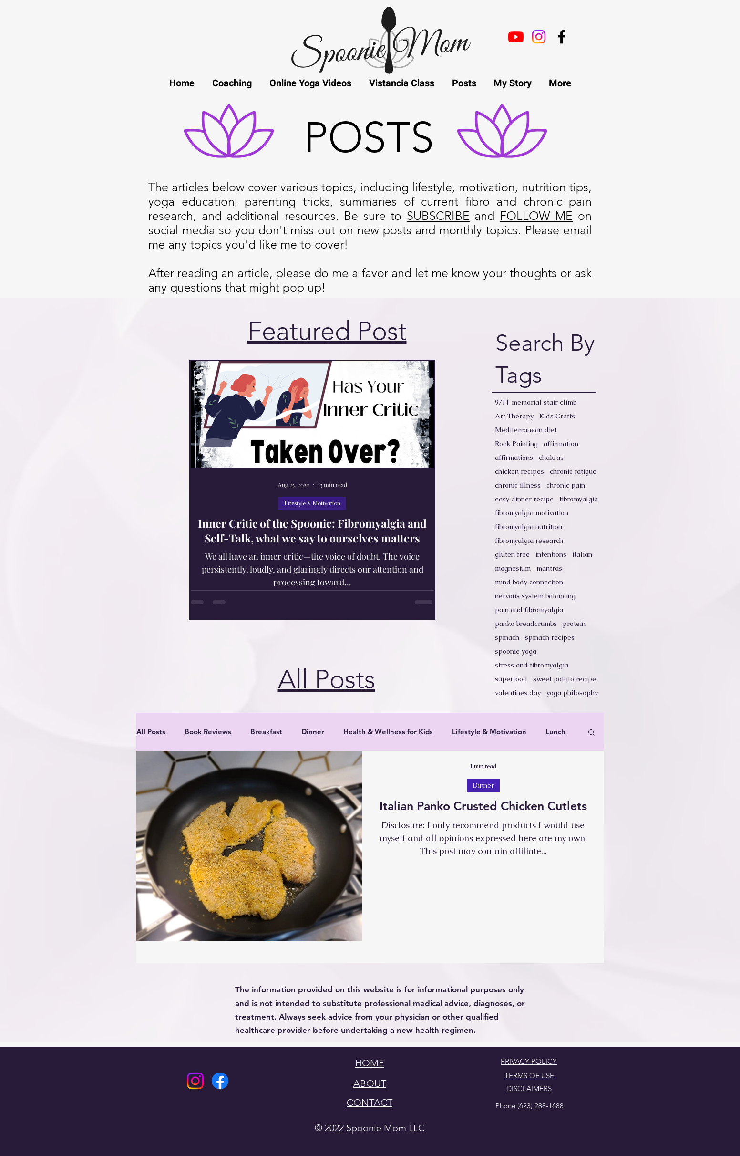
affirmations (514, 458)
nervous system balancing (535, 596)
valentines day (518, 693)
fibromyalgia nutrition (528, 527)
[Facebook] (220, 1081)
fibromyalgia (578, 499)
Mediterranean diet (526, 430)
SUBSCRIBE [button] (438, 215)
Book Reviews (208, 732)
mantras (549, 568)
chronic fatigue (573, 472)
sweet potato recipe (564, 679)
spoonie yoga (515, 651)
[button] (591, 733)
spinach (507, 638)
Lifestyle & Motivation (312, 503)
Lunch (555, 732)
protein (574, 624)
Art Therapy (514, 416)
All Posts (150, 732)
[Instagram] (195, 1081)
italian (582, 555)
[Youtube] (516, 37)
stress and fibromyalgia (531, 665)
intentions (550, 555)
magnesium (513, 568)
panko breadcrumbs (526, 624)
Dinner (312, 732)
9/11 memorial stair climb (535, 402)
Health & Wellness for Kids (388, 732)
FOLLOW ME (536, 215)
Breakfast (266, 732)
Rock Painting (516, 444)
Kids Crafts (557, 416)
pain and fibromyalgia (529, 610)
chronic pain (565, 485)
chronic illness (518, 485)
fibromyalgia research (529, 541)
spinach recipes (550, 638)
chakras (551, 458)
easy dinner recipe (524, 499)
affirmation (561, 444)
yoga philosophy (572, 693)
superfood (511, 679)
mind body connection (529, 582)
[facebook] (562, 37)
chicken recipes (519, 472)
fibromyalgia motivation (531, 513)
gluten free (512, 555)
